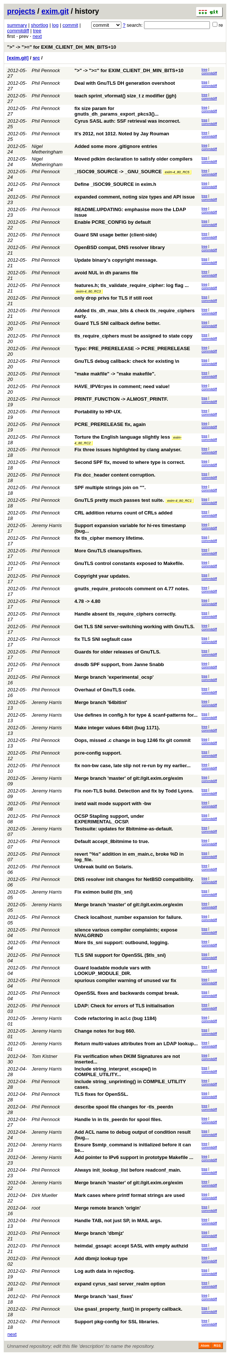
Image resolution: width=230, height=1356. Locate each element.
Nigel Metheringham (47, 149)
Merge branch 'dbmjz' (99, 1233)
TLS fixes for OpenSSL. (101, 1094)
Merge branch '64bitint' (100, 702)
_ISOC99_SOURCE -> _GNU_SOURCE (118, 171)
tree (37, 30)
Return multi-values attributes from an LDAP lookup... (136, 1043)
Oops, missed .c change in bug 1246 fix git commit (132, 740)
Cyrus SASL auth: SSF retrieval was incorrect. (127, 121)
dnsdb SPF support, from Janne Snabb (119, 664)
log (55, 25)
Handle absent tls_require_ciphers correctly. (125, 614)
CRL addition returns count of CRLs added (123, 513)
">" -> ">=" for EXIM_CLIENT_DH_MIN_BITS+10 (61, 47)
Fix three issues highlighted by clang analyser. (128, 449)
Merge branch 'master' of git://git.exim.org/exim (128, 778)
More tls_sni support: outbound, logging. (121, 942)
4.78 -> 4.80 (87, 601)
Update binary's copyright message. (115, 260)
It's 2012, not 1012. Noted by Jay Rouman (121, 133)
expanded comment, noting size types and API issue (134, 197)
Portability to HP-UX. (98, 411)
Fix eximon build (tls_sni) (103, 892)
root (36, 1208)
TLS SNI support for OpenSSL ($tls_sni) (120, 955)
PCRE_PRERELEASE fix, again (110, 424)
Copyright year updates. (102, 576)
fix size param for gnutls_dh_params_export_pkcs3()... (116, 111)
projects (21, 11)
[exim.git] (18, 58)
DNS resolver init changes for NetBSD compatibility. (134, 879)
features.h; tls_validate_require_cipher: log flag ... (131, 285)
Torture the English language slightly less (122, 437)
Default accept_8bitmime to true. (111, 841)
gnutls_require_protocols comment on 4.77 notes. (131, 588)
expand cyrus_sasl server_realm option (119, 1283)
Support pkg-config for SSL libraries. (116, 1321)
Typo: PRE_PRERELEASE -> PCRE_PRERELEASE (132, 348)
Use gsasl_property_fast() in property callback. (128, 1309)
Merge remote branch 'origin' (107, 1208)
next (37, 36)
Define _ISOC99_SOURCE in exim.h (115, 184)
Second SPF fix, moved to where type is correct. (129, 462)
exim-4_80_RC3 (88, 291)
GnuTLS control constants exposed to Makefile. (129, 563)
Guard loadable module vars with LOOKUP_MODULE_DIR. (112, 970)
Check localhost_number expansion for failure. (128, 917)
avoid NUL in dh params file (106, 272)
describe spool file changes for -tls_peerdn (123, 1107)
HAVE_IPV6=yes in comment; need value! (122, 386)
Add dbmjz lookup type (101, 1258)
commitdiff (18, 30)
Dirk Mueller (44, 1195)
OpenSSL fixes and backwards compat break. (126, 993)
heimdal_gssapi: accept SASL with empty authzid (131, 1246)
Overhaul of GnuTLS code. (104, 689)
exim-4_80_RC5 (177, 172)
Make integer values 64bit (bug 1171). (117, 727)
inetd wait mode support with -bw (112, 803)
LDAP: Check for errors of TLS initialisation (124, 1005)
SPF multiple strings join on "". (110, 487)
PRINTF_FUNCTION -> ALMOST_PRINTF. (121, 399)
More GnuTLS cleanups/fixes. (108, 550)
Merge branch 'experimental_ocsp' (114, 677)
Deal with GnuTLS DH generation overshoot (124, 83)
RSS (217, 1345)
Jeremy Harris (47, 525)
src (36, 58)
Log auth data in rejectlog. (104, 1271)
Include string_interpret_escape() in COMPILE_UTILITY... (115, 1071)
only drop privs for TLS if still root (113, 298)
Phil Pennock (46, 70)
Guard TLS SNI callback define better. (117, 323)
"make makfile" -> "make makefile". (115, 374)
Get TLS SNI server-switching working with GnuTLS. (134, 626)
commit (70, 25)
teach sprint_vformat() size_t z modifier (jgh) (125, 96)
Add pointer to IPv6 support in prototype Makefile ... (133, 1157)
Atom (205, 1345)
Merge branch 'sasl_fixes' (103, 1296)
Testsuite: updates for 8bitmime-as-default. (123, 829)
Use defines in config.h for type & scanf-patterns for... (136, 715)
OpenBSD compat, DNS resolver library (119, 247)
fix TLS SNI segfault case (103, 639)
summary (17, 25)
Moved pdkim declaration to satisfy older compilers (133, 159)
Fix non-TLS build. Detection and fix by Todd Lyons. (134, 791)
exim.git (55, 11)
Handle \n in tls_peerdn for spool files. (118, 1119)
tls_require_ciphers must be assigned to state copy (133, 336)
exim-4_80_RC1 (179, 501)
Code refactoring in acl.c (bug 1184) (115, 1018)
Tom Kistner (44, 1056)
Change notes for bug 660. (104, 1031)
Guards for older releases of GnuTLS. (117, 652)
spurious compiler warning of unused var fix (125, 980)
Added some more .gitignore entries (115, 146)
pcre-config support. (97, 753)
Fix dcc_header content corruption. (114, 475)
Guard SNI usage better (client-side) (115, 235)
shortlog (39, 25)
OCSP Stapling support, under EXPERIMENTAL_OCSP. (109, 818)
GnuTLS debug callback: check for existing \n (126, 361)
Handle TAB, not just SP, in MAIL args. (118, 1220)
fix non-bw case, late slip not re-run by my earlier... (132, 765)
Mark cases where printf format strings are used (129, 1195)
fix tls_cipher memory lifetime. (109, 538)
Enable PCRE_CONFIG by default (112, 222)
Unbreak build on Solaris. (103, 866)
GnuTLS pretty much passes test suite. (119, 500)
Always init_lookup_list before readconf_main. (127, 1170)
